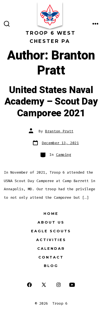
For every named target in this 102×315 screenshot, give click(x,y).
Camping (63, 154)
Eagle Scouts (51, 231)
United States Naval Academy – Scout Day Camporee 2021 (51, 101)
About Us (51, 222)
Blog (51, 266)
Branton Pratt (59, 131)
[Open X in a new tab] (44, 284)
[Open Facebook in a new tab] (29, 284)
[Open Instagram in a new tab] (58, 284)
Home (51, 214)
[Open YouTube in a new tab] (72, 284)
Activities (51, 240)
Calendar (51, 248)
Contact (51, 257)
